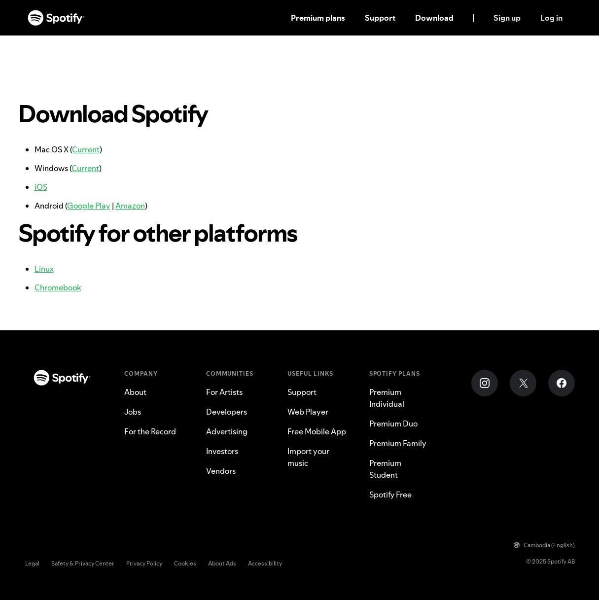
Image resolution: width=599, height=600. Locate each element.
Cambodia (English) (544, 545)
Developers (226, 411)
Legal (32, 563)
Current (86, 149)
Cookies (185, 563)
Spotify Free (390, 494)
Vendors (221, 470)
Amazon (130, 205)
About (135, 392)
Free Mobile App (316, 431)
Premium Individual (386, 398)
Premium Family (397, 443)
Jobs (132, 411)
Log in (551, 17)
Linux (44, 268)
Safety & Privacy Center (82, 563)
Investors (222, 451)
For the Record (150, 431)
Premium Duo (393, 423)
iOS (41, 186)
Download (434, 17)
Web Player (307, 411)
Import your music (308, 457)
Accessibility (265, 563)
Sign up (507, 17)
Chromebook (58, 287)
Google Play (88, 205)
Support (380, 17)
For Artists (224, 392)
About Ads (222, 563)
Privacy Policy (144, 563)
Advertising (226, 431)
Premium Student (385, 469)
